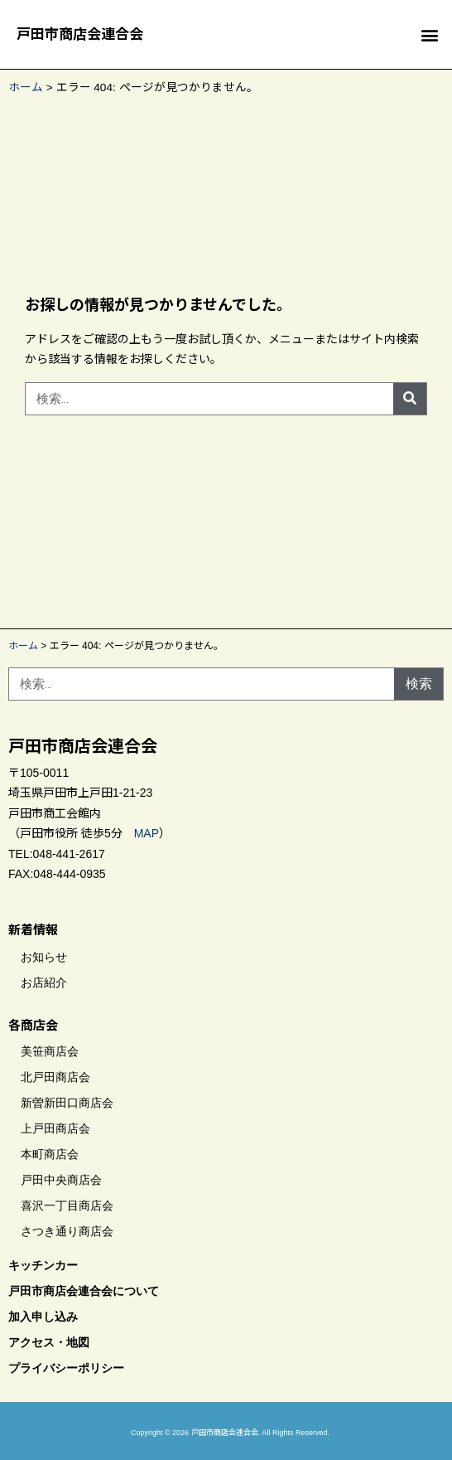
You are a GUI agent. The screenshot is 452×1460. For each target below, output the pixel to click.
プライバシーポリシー (66, 1368)
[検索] (409, 399)
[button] (430, 34)
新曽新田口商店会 (67, 1102)
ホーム (25, 87)
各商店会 (33, 1025)
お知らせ (44, 956)
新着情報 (33, 930)
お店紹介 (44, 982)
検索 (419, 683)
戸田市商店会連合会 (80, 34)
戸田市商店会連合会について (83, 1291)
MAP (146, 833)
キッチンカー (43, 1265)
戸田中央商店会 (61, 1179)
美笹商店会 (50, 1051)
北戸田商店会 (55, 1077)
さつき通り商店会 (67, 1231)
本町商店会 (50, 1154)
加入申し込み (43, 1316)
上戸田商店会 (55, 1128)
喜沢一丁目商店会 (67, 1205)
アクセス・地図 (48, 1342)
